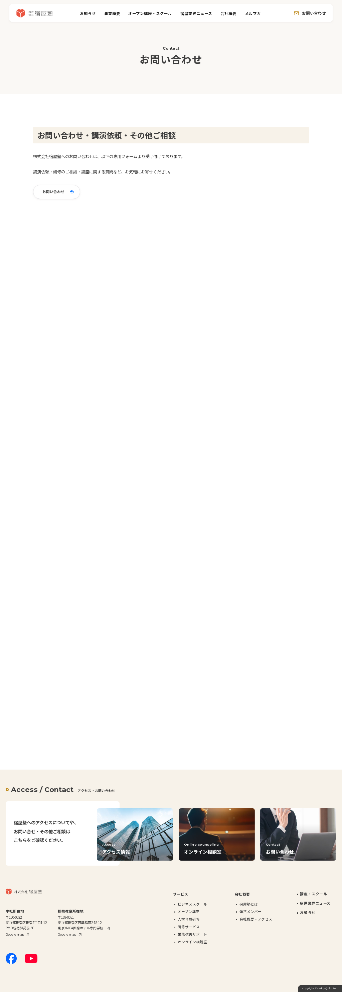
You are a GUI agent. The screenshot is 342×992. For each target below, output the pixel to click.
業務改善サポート (192, 934)
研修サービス (189, 926)
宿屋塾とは (248, 904)
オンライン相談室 (192, 941)
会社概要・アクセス (255, 919)
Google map (15, 934)
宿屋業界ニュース (196, 13)
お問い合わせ (314, 13)
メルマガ (253, 13)
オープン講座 (188, 911)
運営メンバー (250, 911)
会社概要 (228, 13)
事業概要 (112, 13)
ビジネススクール (192, 904)
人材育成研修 (189, 919)
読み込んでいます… (150, 477)
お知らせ (88, 13)
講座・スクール (313, 893)
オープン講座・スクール (150, 13)
